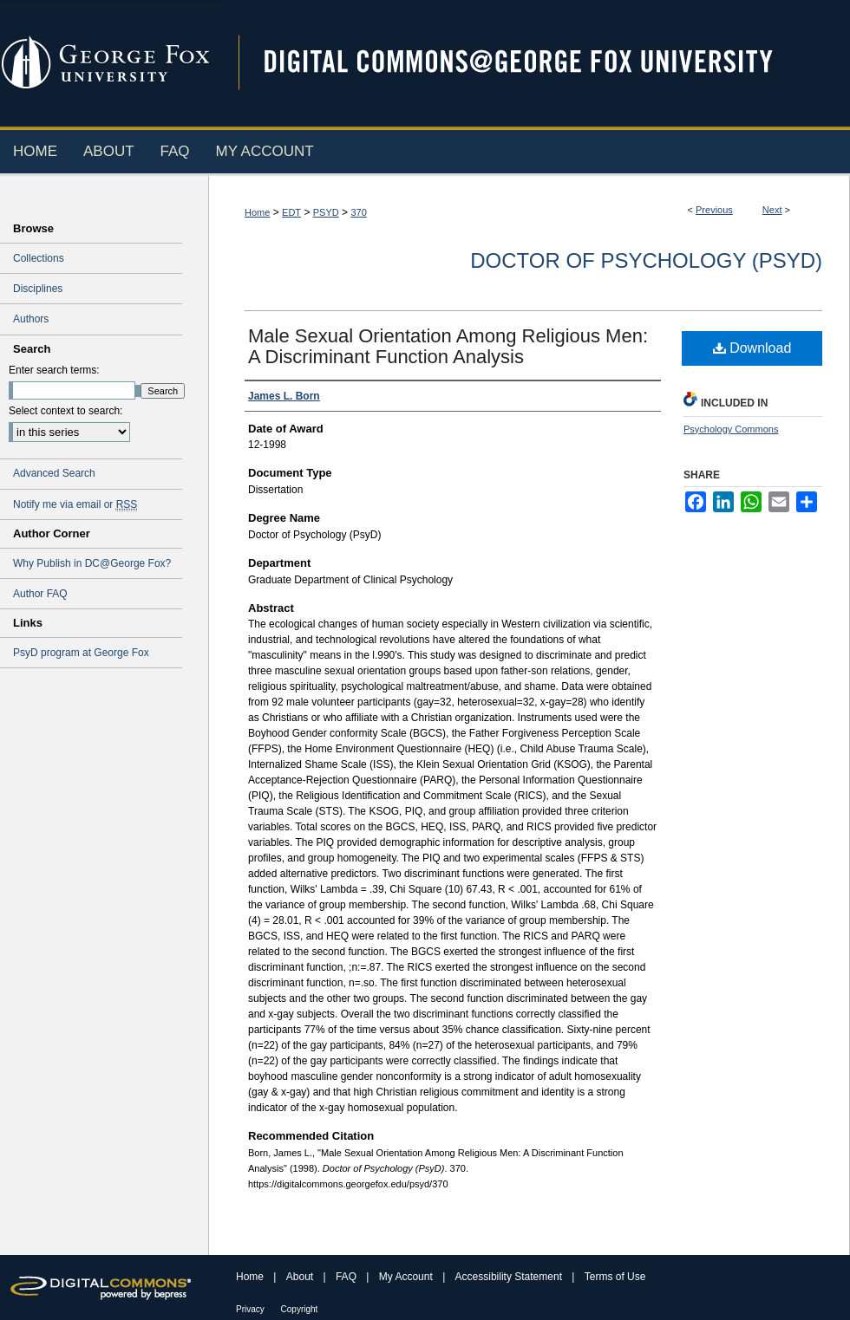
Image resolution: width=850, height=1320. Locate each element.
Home (257, 212)
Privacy (251, 1309)
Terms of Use (615, 1277)
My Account (407, 1277)
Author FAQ (40, 594)
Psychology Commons (730, 429)
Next (772, 210)
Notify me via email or (75, 504)
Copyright (299, 1309)
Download (752, 348)
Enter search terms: (54, 370)
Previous (714, 210)
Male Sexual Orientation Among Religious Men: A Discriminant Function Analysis (448, 346)
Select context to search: (65, 411)
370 (358, 212)
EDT (291, 212)
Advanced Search (54, 473)
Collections (38, 258)
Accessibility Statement (510, 1277)
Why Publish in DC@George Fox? (92, 563)
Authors (31, 319)
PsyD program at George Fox (81, 653)
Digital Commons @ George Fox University (533, 63)
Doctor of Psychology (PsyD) (646, 260)
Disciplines (37, 289)
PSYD (326, 212)
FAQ (347, 1277)
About (301, 1277)
